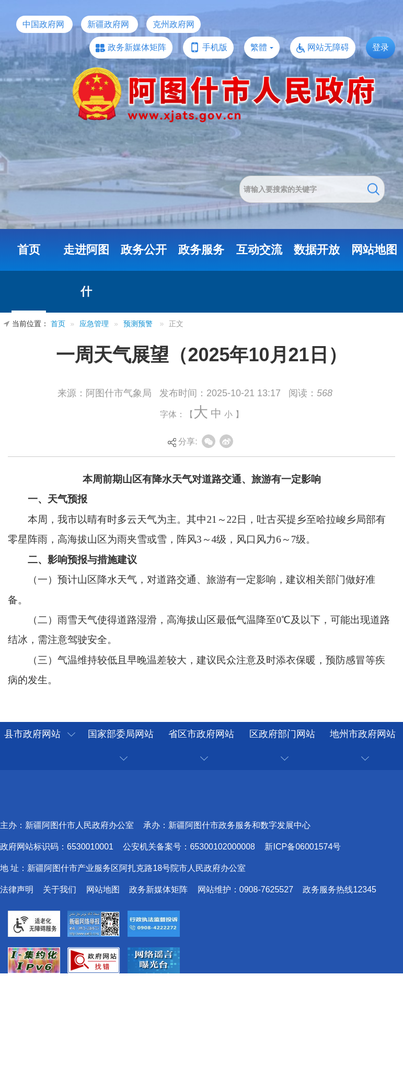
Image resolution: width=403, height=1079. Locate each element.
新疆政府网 (108, 24)
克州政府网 (173, 24)
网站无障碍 (328, 47)
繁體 (258, 47)
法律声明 (16, 889)
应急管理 (94, 324)
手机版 (214, 47)
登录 (380, 47)
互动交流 (259, 249)
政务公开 (144, 249)
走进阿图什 (86, 270)
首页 (28, 249)
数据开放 (317, 249)
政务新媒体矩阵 (137, 47)
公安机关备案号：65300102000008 (189, 846)
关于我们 (59, 889)
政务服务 (201, 249)
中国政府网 (43, 24)
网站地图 (374, 249)
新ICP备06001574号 (302, 846)
